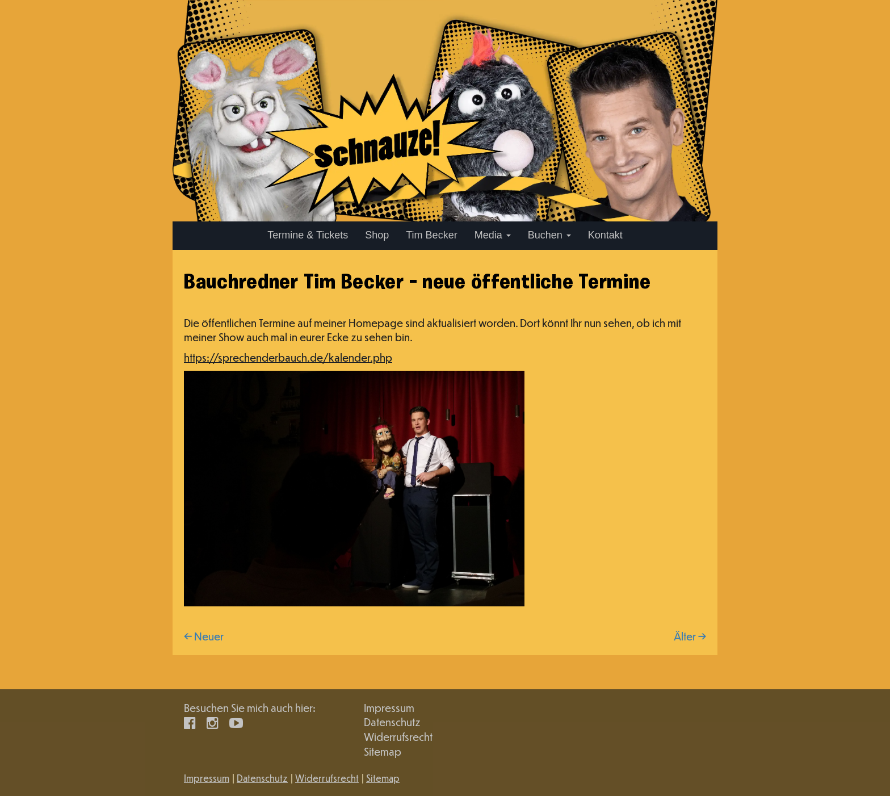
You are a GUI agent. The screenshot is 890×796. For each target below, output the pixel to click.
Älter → (690, 636)
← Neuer (204, 636)
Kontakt (605, 235)
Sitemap (382, 751)
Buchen (549, 235)
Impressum (389, 707)
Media (493, 235)
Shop (377, 235)
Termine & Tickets (307, 235)
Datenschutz (392, 721)
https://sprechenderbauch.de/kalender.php (288, 357)
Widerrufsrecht (398, 736)
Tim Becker (431, 235)
